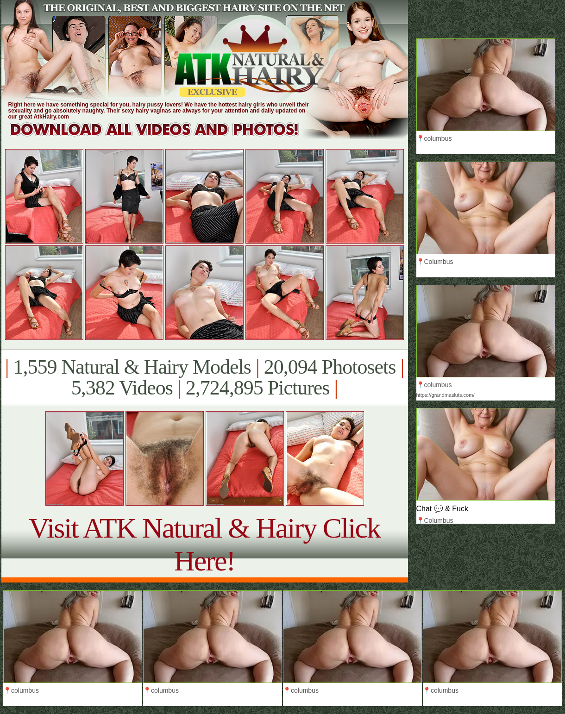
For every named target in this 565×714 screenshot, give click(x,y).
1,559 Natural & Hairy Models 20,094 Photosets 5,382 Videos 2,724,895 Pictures (204, 377)
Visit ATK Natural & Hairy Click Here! (204, 544)
